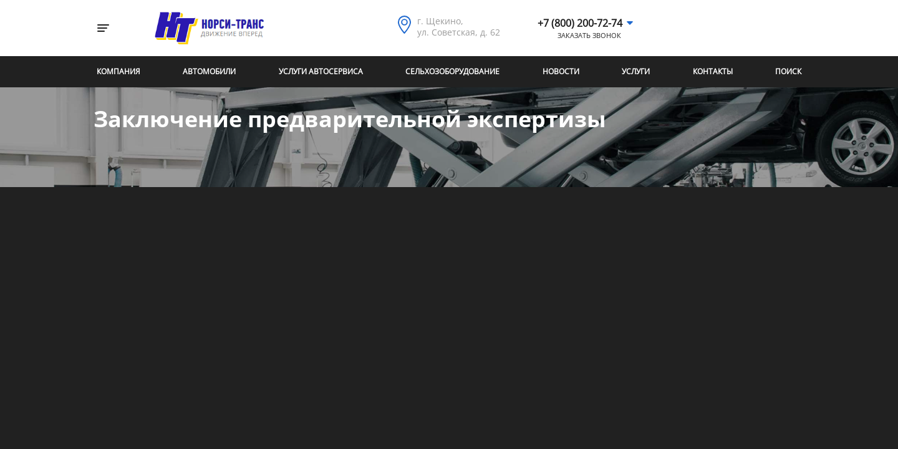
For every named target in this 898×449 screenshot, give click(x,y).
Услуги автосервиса (321, 71)
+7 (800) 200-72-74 (580, 23)
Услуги (636, 71)
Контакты (713, 71)
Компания (118, 71)
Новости (561, 71)
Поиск (788, 71)
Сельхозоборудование (452, 71)
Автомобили (209, 71)
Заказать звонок (589, 35)
